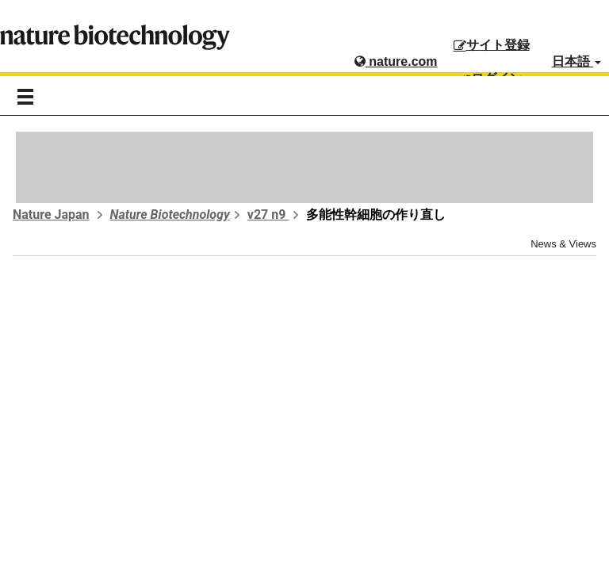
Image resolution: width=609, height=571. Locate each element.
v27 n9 (268, 214)
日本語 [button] (576, 61)
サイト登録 (492, 45)
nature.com (396, 61)
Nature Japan (51, 214)
